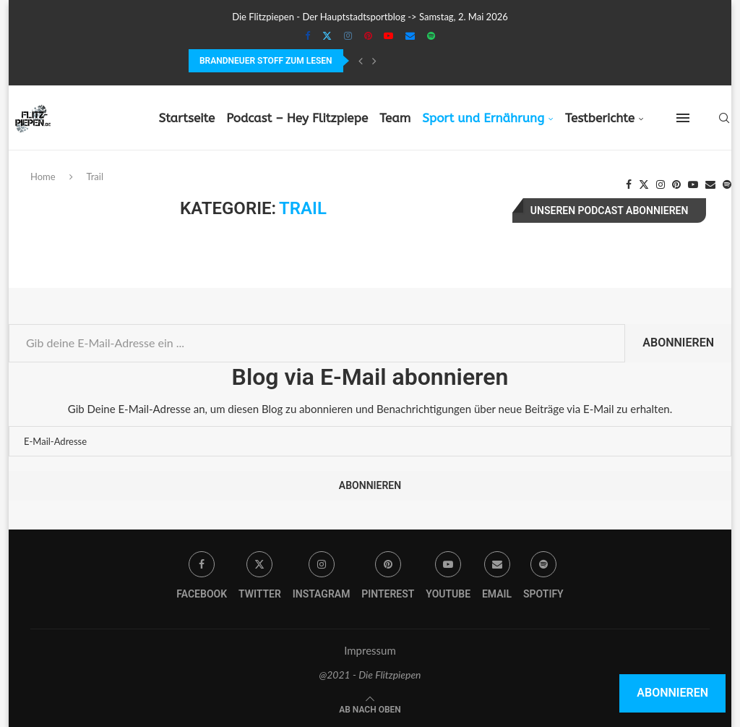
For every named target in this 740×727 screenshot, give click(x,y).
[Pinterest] (368, 35)
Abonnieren (678, 342)
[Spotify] (431, 35)
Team (394, 118)
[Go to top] (370, 708)
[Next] (374, 60)
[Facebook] (307, 35)
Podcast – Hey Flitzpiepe (297, 118)
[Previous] (360, 60)
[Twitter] (327, 35)
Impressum (370, 650)
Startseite (186, 118)
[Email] (410, 35)
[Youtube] (388, 35)
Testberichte (599, 118)
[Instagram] (348, 35)
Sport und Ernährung (483, 118)
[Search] (724, 118)
